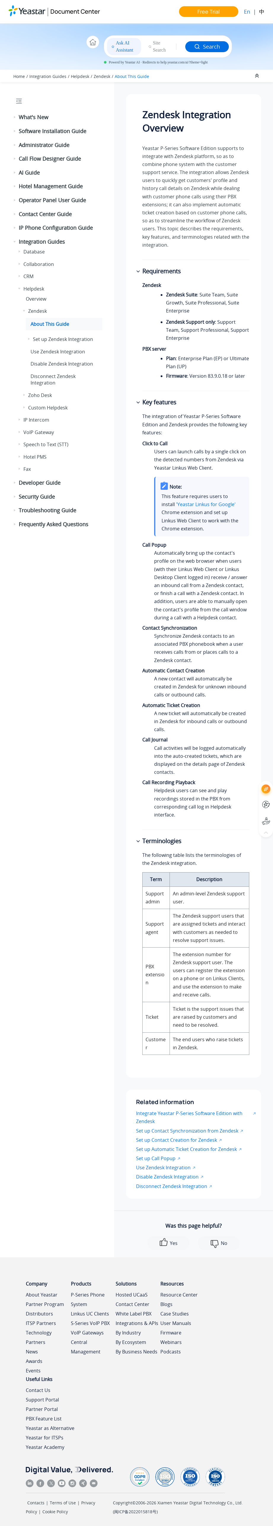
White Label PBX (133, 1313)
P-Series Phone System (88, 1299)
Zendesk (102, 76)
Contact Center (132, 1304)
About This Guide (132, 76)
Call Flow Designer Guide (50, 158)
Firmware (170, 1332)
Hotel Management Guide (51, 186)
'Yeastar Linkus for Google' (206, 504)
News (32, 1351)
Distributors (39, 1313)
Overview (36, 299)
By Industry (128, 1332)
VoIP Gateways (87, 1332)
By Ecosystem (131, 1342)
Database (34, 251)
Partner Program (45, 1304)
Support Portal (42, 1399)
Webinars (171, 1342)
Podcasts (170, 1351)
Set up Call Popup (155, 1158)
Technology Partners (39, 1337)
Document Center (75, 11)
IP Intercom (36, 420)
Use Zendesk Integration (58, 351)
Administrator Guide (44, 145)
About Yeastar (42, 1294)
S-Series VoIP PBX (90, 1323)
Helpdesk (80, 76)
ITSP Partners (41, 1323)
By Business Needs (136, 1351)
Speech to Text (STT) (45, 444)
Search (207, 46)
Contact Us (38, 1390)
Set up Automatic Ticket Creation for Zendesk (186, 1149)
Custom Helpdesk (48, 407)
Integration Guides (47, 76)
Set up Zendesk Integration (63, 339)
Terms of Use (63, 1503)
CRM (28, 276)
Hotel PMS (35, 457)
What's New (33, 117)
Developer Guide (39, 482)
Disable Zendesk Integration (62, 364)
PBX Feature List (44, 1418)
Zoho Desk (40, 395)
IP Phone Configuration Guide (56, 227)
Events (33, 1370)
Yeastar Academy (45, 1447)
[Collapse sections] (257, 76)
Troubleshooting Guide (47, 510)
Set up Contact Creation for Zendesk (176, 1140)
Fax (27, 469)
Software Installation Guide (52, 131)
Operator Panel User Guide (52, 200)
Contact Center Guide (45, 214)
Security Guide (37, 496)
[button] (15, 117)
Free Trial (208, 11)
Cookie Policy (55, 1511)
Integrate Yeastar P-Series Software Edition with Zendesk (189, 1117)
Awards (34, 1361)
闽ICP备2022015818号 (135, 1511)
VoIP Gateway (38, 432)
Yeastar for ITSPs (44, 1437)
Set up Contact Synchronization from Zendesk (187, 1131)
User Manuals (175, 1323)
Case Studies (174, 1313)
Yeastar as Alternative (50, 1428)
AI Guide (29, 172)
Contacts (35, 1503)
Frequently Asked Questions (53, 524)
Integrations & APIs (137, 1323)
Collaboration (38, 264)
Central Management (85, 1347)
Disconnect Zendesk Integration (53, 379)
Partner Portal (42, 1409)
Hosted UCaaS (132, 1294)
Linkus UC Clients (90, 1313)
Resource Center (179, 1294)
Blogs (166, 1304)
